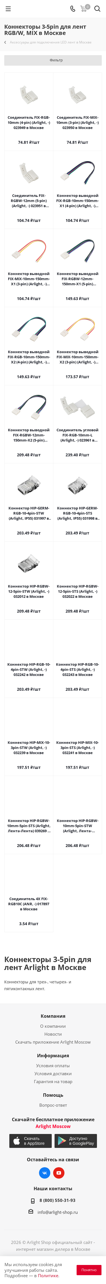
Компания (53, 1016)
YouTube (58, 1173)
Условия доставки (53, 1073)
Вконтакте (44, 1173)
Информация (53, 1055)
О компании (53, 1026)
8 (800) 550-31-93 (57, 1200)
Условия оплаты (53, 1065)
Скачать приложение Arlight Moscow (53, 1042)
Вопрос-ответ (53, 1105)
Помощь (53, 1095)
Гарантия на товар (53, 1081)
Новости (53, 1034)
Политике (48, 1275)
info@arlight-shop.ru (58, 1212)
